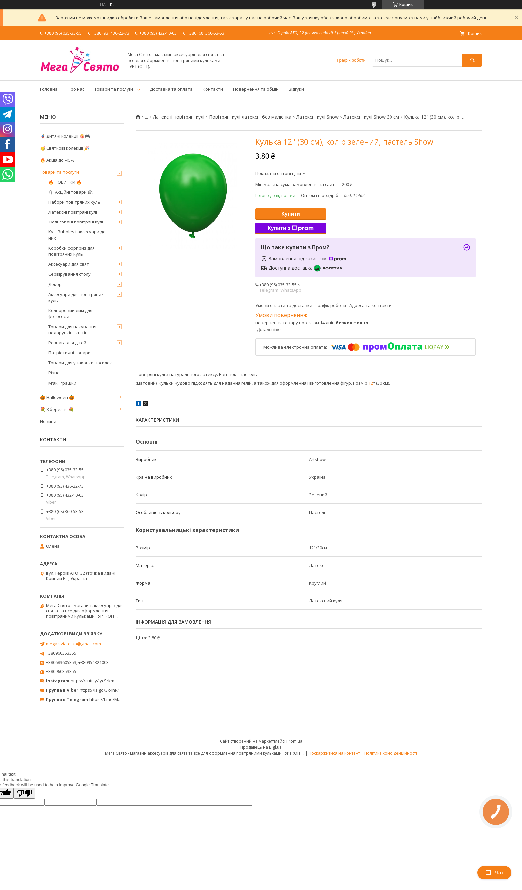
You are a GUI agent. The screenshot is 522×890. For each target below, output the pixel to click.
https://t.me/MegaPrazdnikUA (119, 699)
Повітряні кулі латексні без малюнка (250, 117)
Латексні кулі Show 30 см (371, 117)
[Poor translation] (24, 793)
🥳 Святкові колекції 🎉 (64, 148)
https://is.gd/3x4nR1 (100, 690)
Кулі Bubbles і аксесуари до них (77, 235)
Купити (290, 214)
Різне (54, 373)
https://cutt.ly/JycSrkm (92, 681)
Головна (49, 89)
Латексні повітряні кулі (178, 117)
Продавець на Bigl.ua (261, 747)
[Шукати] (472, 60)
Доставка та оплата (171, 89)
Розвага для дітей (67, 343)
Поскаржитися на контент (334, 753)
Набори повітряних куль (74, 202)
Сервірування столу (69, 274)
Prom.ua (294, 741)
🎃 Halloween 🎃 (57, 397)
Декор (55, 284)
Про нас (76, 89)
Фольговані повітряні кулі (75, 222)
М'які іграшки (62, 383)
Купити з (291, 228)
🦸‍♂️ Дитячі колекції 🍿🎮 (65, 136)
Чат (494, 873)
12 (370, 383)
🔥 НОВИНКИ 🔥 (65, 182)
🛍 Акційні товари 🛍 (70, 192)
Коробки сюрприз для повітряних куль (71, 251)
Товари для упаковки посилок (80, 363)
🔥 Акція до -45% (57, 160)
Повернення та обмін (256, 89)
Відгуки (296, 89)
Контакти (213, 89)
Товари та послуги (113, 89)
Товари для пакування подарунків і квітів (72, 330)
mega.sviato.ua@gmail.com (73, 643)
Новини (48, 421)
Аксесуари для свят (68, 264)
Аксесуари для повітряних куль (76, 297)
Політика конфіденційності (390, 753)
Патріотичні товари (69, 353)
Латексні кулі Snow (317, 117)
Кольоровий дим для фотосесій (70, 313)
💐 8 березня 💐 (57, 409)
